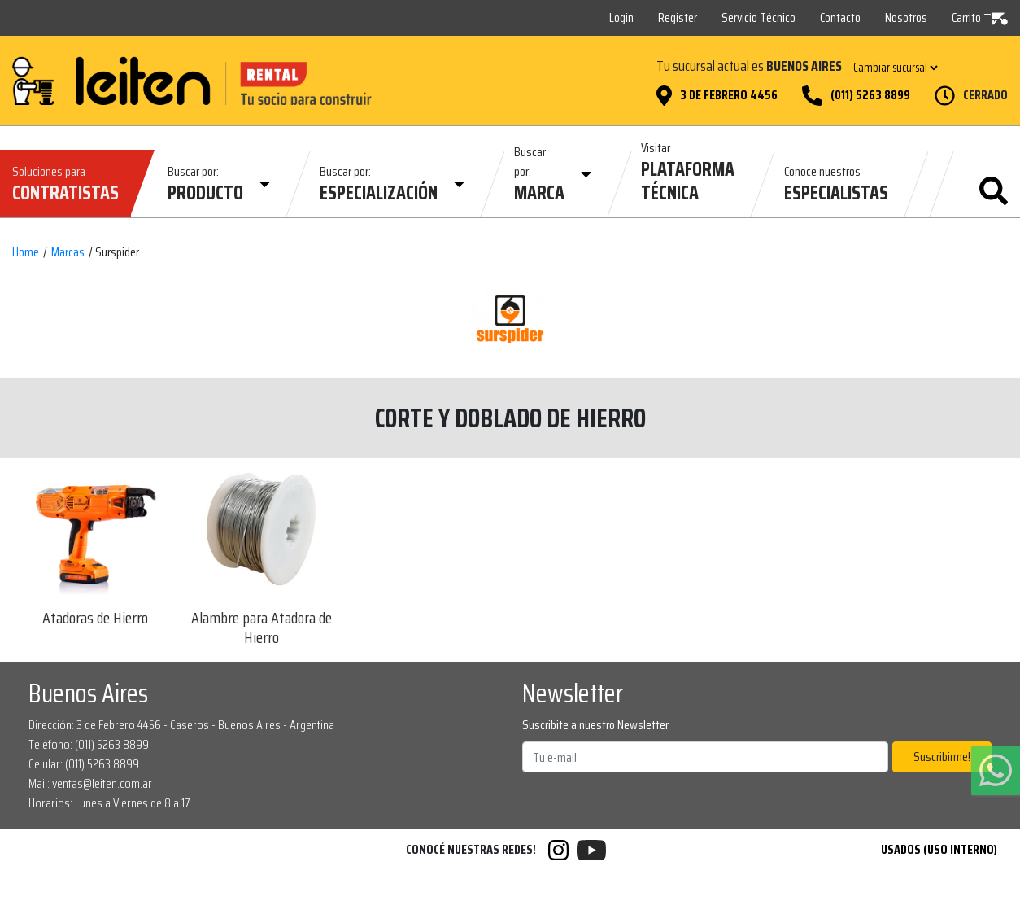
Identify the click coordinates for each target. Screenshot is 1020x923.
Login (621, 17)
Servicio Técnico (758, 17)
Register (677, 17)
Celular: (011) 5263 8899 (83, 764)
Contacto (840, 17)
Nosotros (906, 17)
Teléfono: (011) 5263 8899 (88, 744)
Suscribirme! (941, 756)
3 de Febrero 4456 (729, 95)
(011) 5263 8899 (870, 95)
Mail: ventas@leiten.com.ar (90, 783)
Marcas (68, 252)
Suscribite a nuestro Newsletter (595, 725)
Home (25, 252)
